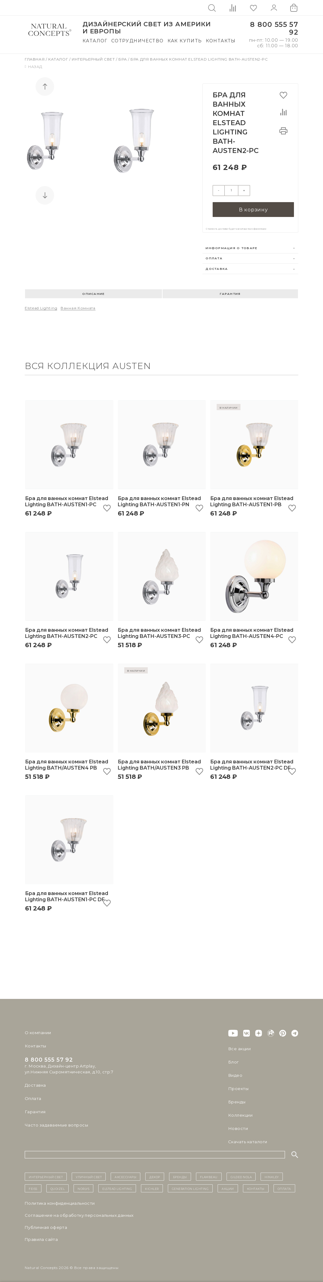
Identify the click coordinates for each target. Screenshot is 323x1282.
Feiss (33, 1186)
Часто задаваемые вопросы (56, 1123)
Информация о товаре (231, 246)
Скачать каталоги (247, 1140)
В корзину (253, 208)
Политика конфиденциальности (60, 1201)
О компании (38, 1031)
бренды (180, 1175)
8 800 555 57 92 (274, 28)
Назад (33, 66)
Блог (233, 1060)
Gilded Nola (241, 1175)
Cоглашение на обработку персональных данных (79, 1213)
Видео (235, 1073)
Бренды (236, 1100)
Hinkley (272, 1175)
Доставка (217, 267)
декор (154, 1175)
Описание (93, 292)
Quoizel (57, 1186)
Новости (238, 1126)
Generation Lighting (190, 1186)
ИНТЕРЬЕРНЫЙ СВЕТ (46, 1175)
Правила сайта (41, 1237)
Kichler (152, 1186)
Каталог (95, 41)
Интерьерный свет (94, 59)
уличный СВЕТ (89, 1175)
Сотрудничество (137, 41)
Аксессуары (125, 1175)
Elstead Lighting (41, 306)
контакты (256, 1186)
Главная (35, 59)
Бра (123, 59)
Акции (228, 1186)
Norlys (83, 1186)
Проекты (238, 1087)
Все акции (239, 1047)
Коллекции (240, 1113)
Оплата (214, 257)
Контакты (221, 41)
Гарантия (230, 292)
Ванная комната (78, 306)
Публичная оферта (46, 1225)
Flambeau (209, 1175)
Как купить (185, 41)
